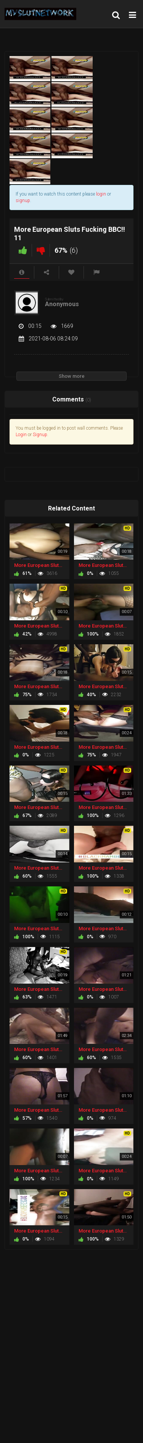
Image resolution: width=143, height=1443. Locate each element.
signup (23, 200)
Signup (40, 434)
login (101, 194)
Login (21, 434)
